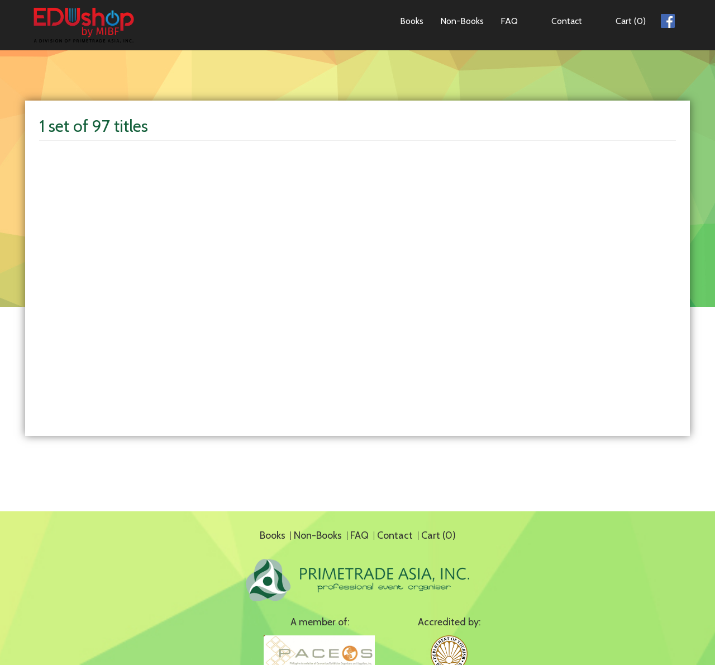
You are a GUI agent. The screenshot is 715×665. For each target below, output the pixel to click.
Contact (566, 21)
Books (411, 21)
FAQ (509, 21)
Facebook (668, 19)
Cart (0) (631, 21)
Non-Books (462, 21)
